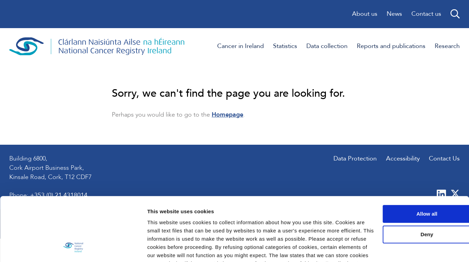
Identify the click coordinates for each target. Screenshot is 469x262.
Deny (412, 185)
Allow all (411, 165)
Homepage (228, 116)
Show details (106, 248)
